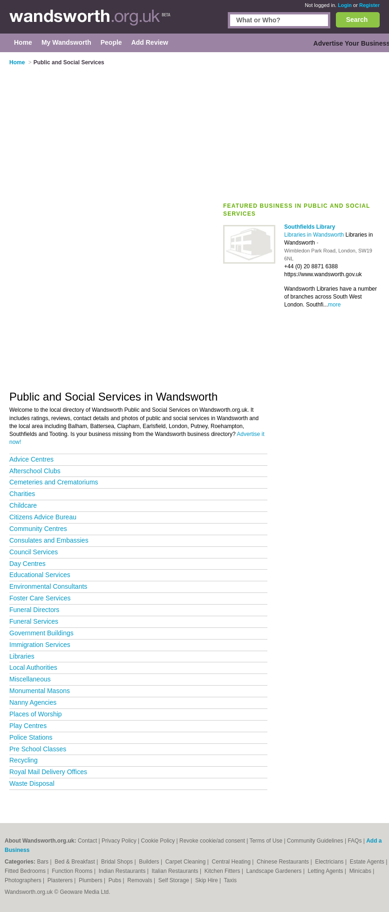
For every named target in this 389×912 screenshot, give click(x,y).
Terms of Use (265, 840)
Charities (22, 493)
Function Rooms (73, 871)
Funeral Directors (34, 609)
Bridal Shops (117, 861)
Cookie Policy (158, 840)
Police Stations (31, 737)
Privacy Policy (119, 840)
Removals (140, 880)
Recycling (23, 760)
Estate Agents (368, 861)
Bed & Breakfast (75, 861)
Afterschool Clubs (35, 471)
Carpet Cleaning (186, 861)
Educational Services (39, 575)
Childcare (23, 505)
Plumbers (91, 880)
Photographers (24, 880)
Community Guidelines (315, 840)
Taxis (230, 880)
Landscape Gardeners (274, 871)
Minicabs (361, 871)
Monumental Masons (39, 690)
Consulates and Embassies (49, 540)
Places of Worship (35, 714)
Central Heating (232, 861)
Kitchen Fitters (223, 871)
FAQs (355, 840)
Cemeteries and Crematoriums (53, 482)
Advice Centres (31, 459)
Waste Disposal (32, 783)
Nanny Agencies (32, 702)
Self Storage (174, 880)
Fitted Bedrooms (26, 871)
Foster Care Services (39, 598)
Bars (43, 861)
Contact (87, 840)
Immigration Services (39, 644)
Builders (150, 861)
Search (357, 19)
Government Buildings (41, 633)
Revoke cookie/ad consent (212, 840)
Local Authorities (33, 667)
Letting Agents (325, 871)
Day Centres (27, 563)
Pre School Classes (37, 749)
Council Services (33, 552)
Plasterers (61, 880)
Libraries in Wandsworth (315, 234)
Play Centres (28, 725)
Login (345, 5)
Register (369, 5)
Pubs (116, 880)
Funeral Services (33, 621)
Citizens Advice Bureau (42, 517)
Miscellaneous (30, 679)
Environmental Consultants (48, 586)
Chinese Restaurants (283, 861)
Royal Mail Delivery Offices (48, 772)
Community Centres (38, 528)
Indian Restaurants (123, 871)
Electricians (330, 861)
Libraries (21, 656)
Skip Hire (207, 880)
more (334, 304)
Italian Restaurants (176, 871)
